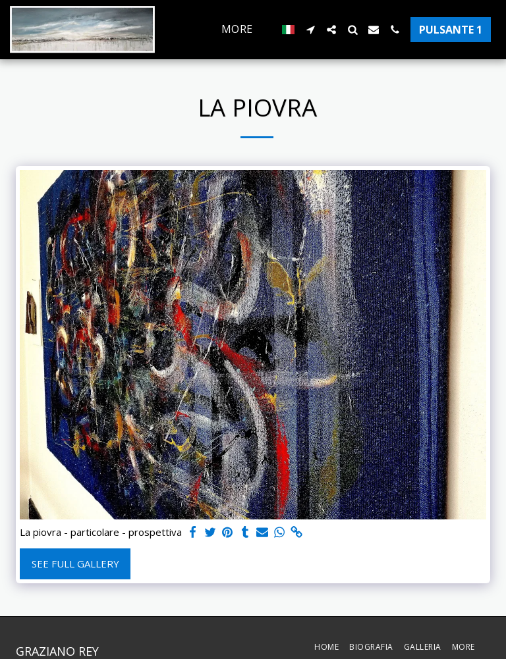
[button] (310, 29)
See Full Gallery (75, 563)
